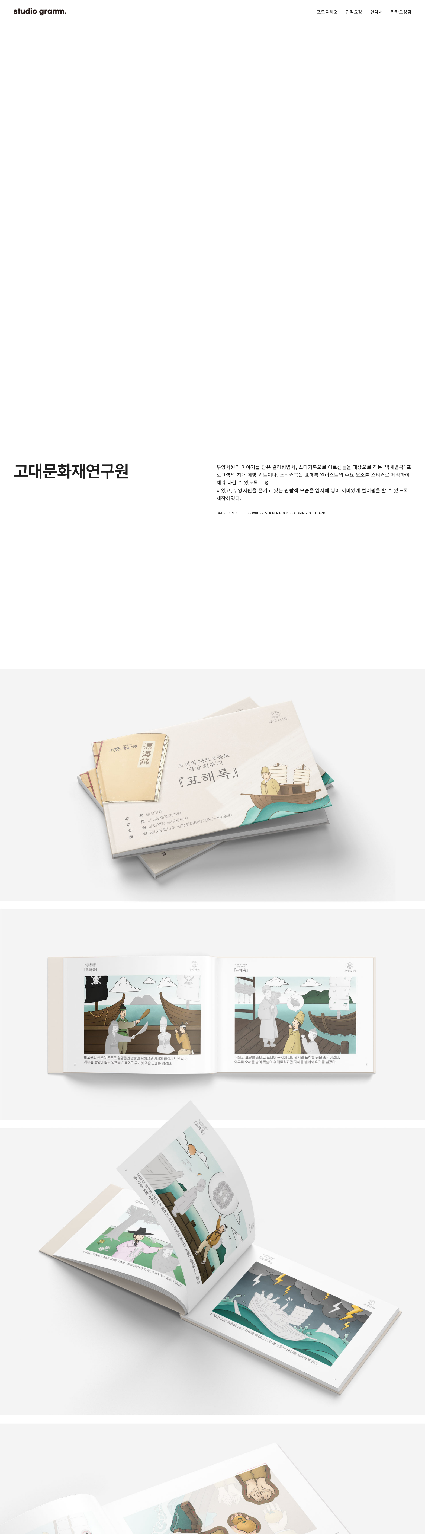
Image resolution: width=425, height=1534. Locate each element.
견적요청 (354, 11)
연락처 (376, 11)
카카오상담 (401, 11)
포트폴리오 (327, 11)
